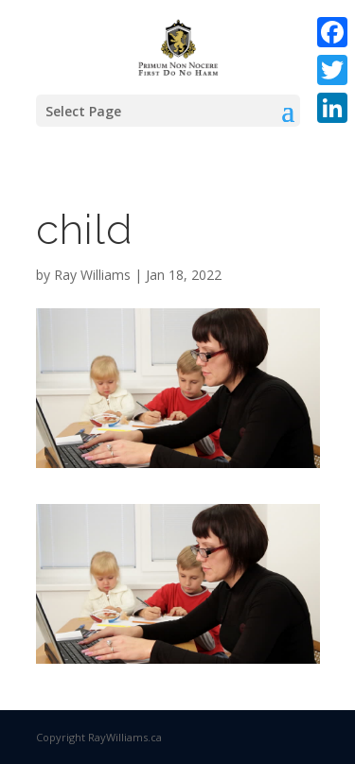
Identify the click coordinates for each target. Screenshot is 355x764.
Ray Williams (92, 275)
